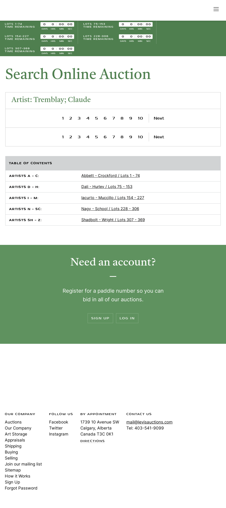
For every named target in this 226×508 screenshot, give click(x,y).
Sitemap (13, 470)
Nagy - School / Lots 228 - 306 (110, 208)
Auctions (13, 422)
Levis (20, 379)
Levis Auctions (22, 10)
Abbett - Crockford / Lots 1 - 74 (110, 175)
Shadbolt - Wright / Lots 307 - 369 (113, 219)
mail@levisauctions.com (149, 422)
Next (159, 118)
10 (140, 118)
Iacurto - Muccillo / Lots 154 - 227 (112, 197)
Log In (127, 318)
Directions (92, 441)
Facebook (58, 422)
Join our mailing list (23, 464)
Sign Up (100, 318)
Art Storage (16, 434)
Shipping (13, 446)
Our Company (18, 428)
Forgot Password (21, 488)
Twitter (56, 428)
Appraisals (15, 440)
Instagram (58, 434)
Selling (11, 458)
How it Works (17, 476)
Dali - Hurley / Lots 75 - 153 (106, 186)
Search (205, 9)
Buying (11, 452)
